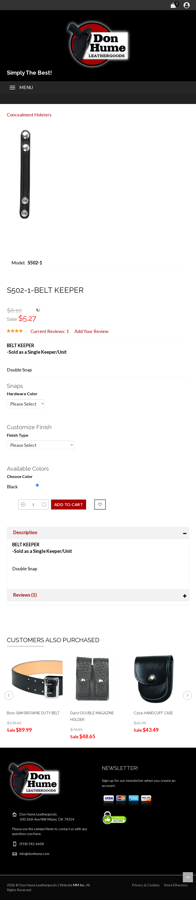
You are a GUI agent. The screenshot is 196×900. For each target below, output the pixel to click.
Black (12, 486)
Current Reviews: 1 (49, 331)
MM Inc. (79, 885)
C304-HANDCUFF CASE (153, 713)
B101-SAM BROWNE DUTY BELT (33, 713)
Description (25, 532)
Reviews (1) (25, 595)
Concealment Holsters (29, 114)
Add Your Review (92, 331)
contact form (44, 829)
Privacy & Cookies (145, 885)
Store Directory (176, 885)
